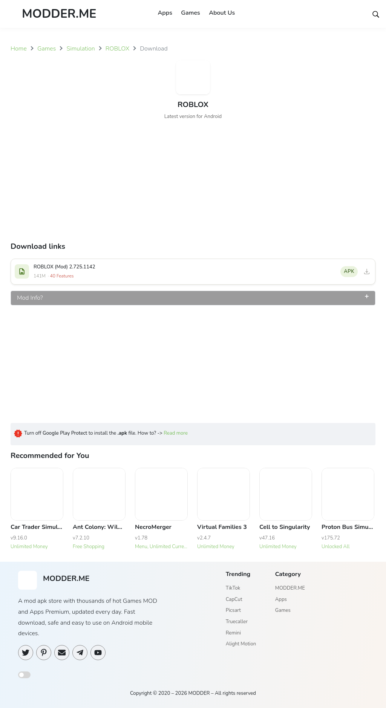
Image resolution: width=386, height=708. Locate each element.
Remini (233, 633)
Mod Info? (30, 298)
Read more (176, 433)
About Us (222, 13)
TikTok (233, 588)
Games (190, 13)
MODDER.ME (290, 588)
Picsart (233, 610)
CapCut (234, 599)
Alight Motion (241, 644)
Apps (165, 13)
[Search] (376, 14)
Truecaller (237, 621)
